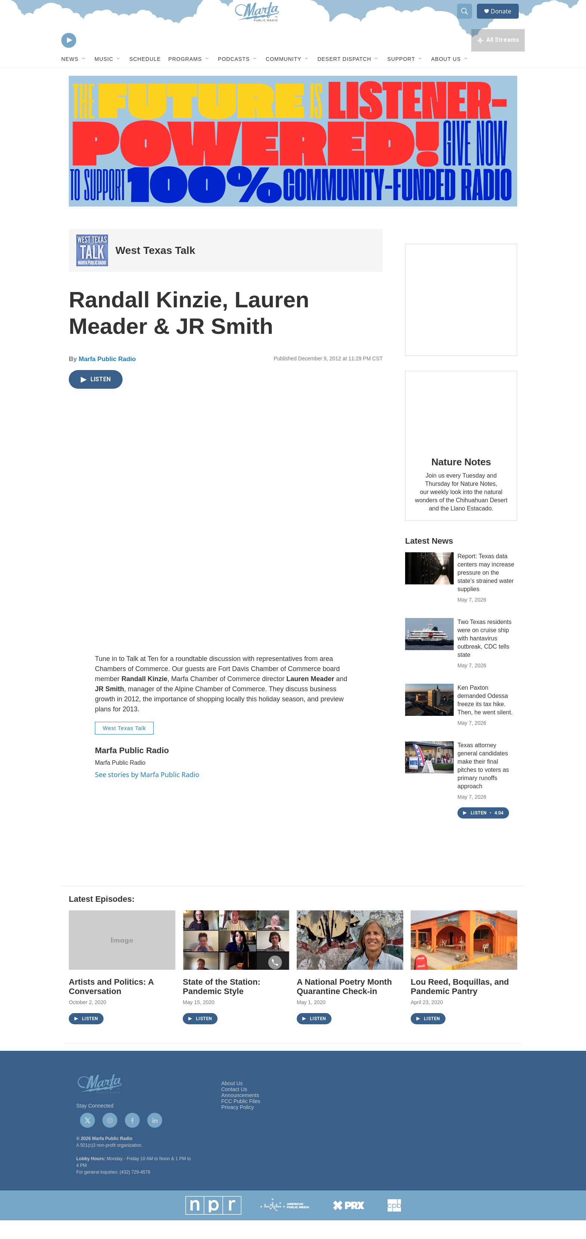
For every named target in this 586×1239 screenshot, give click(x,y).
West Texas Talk (155, 269)
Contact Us (234, 1108)
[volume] (89, 58)
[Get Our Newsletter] (461, 318)
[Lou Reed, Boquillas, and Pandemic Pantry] (464, 958)
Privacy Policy (237, 1126)
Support (401, 78)
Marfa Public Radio (107, 377)
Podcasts (234, 78)
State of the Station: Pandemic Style (221, 1005)
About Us (446, 78)
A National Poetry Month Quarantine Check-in (344, 1005)
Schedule (145, 78)
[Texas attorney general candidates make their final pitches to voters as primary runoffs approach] (429, 776)
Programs (185, 78)
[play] (69, 58)
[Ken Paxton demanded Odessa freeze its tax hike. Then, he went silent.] (429, 718)
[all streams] (498, 58)
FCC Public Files (240, 1120)
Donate (505, 20)
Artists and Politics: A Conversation (111, 1005)
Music (104, 78)
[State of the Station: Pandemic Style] (236, 958)
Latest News (429, 559)
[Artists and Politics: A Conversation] (122, 958)
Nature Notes (461, 480)
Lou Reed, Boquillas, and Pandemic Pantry (460, 1005)
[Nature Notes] (461, 427)
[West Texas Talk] (92, 269)
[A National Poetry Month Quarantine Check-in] (350, 958)
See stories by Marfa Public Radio (147, 793)
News (69, 78)
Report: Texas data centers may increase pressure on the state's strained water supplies (485, 591)
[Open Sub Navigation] (84, 78)
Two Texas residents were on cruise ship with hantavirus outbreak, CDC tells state (484, 657)
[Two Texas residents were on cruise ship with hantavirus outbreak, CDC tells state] (429, 653)
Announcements (240, 1114)
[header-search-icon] (467, 19)
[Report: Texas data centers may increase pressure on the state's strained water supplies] (429, 587)
